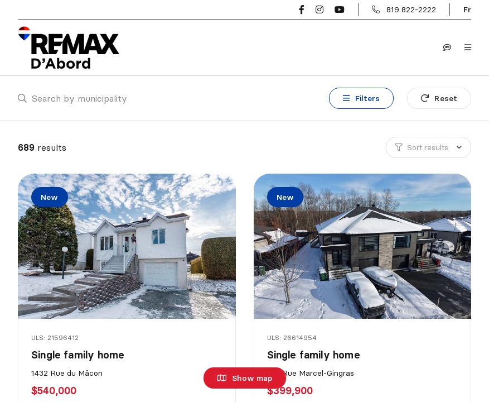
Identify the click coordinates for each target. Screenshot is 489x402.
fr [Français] (467, 9)
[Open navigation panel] (468, 47)
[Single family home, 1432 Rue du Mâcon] (128, 246)
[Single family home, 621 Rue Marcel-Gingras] (363, 246)
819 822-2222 (411, 9)
